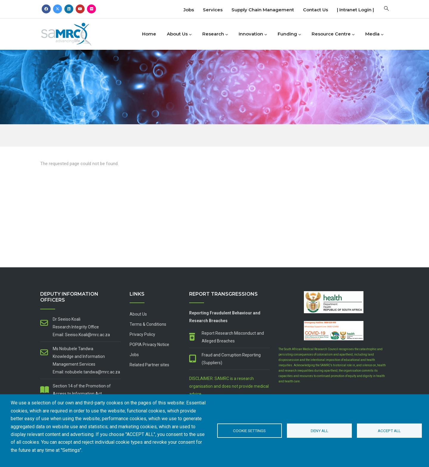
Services (213, 10)
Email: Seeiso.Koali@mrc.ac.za (81, 334)
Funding (289, 34)
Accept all (389, 430)
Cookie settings (249, 430)
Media (374, 34)
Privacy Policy (142, 334)
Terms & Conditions (148, 324)
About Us (179, 34)
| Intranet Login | (355, 10)
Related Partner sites (149, 364)
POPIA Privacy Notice (149, 344)
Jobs (189, 10)
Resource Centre (333, 34)
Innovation (253, 34)
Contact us (315, 10)
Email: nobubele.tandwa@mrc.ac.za (86, 372)
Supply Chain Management (262, 10)
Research (215, 34)
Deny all (319, 430)
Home (149, 34)
